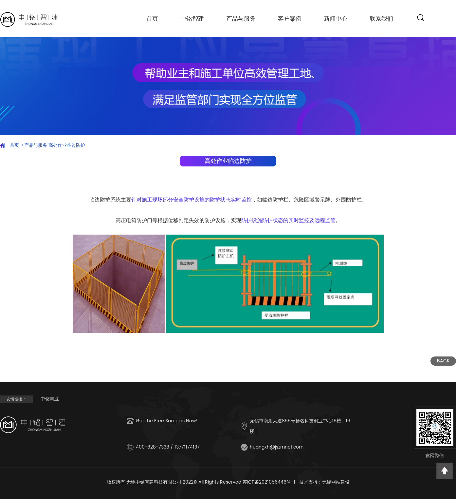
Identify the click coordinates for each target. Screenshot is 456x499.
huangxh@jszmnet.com (276, 447)
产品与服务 (241, 19)
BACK (443, 361)
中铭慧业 (50, 399)
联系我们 (381, 19)
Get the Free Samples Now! (167, 421)
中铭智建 (192, 19)
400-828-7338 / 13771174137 (168, 447)
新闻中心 (335, 19)
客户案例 (289, 19)
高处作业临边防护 (66, 145)
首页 (152, 19)
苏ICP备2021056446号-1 (269, 482)
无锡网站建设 (336, 482)
